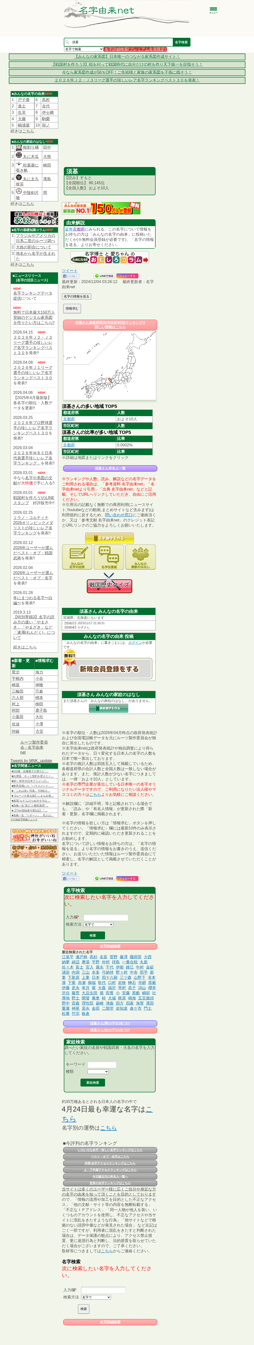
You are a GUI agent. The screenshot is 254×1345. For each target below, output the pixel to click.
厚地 (66, 998)
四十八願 (110, 977)
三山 (86, 972)
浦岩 (66, 972)
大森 (102, 988)
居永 (86, 1008)
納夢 (66, 962)
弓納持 (108, 972)
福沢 (112, 988)
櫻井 (152, 988)
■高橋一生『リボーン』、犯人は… (33, 815)
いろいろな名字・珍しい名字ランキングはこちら (110, 1150)
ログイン (135, 643)
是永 (76, 988)
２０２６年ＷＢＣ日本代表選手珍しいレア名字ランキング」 (33, 458)
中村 (140, 967)
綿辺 (76, 962)
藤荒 (76, 993)
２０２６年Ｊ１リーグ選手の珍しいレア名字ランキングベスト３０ (33, 372)
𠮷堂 (39, 731)
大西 (148, 957)
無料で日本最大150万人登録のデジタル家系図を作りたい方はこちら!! (34, 317)
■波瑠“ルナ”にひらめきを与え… (31, 800)
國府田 (136, 957)
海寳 (140, 1003)
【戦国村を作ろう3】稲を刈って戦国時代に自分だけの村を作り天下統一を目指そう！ (127, 64)
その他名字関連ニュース (24, 819)
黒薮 (152, 983)
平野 (96, 962)
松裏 (66, 1013)
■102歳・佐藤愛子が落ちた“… (30, 771)
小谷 (39, 678)
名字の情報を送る (76, 296)
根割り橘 (30, 147)
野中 (66, 1003)
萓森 (76, 1003)
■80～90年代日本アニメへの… (30, 780)
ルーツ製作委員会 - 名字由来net (34, 747)
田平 (144, 972)
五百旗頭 (146, 998)
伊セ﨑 (48, 112)
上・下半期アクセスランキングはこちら (110, 1170)
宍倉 (39, 691)
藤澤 (124, 957)
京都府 (79, 229)
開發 (86, 998)
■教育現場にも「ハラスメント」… (33, 785)
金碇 (150, 967)
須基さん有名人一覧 (110, 468)
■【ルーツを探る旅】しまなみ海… (33, 795)
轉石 (132, 983)
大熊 (47, 157)
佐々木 (68, 967)
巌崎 (100, 1003)
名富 (103, 957)
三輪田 (18, 691)
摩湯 (86, 962)
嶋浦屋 (24, 125)
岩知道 (122, 1008)
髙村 (46, 100)
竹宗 (76, 1013)
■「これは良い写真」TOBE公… (31, 790)
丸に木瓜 (27, 157)
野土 (76, 998)
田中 (47, 147)
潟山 (142, 988)
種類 (70, 1071)
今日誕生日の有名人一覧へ (110, 1176)
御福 (92, 983)
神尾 (76, 1008)
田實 (110, 993)
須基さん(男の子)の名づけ (110, 1023)
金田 (96, 1008)
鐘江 (130, 967)
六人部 (18, 698)
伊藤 (66, 988)
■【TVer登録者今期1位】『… (30, 810)
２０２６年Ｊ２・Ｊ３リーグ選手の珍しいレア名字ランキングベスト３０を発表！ (127, 80)
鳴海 (132, 998)
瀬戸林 (81, 957)
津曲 (110, 1003)
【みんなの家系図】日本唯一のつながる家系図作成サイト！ (127, 56)
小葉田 (18, 717)
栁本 (39, 698)
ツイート (70, 271)
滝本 (152, 977)
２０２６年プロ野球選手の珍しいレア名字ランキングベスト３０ (33, 428)
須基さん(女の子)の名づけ (110, 1030)
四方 (120, 1003)
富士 (79, 967)
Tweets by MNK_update (31, 761)
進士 (22, 106)
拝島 (116, 962)
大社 (39, 717)
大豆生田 (89, 993)
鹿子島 (41, 710)
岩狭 (122, 983)
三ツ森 (126, 977)
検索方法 (73, 924)
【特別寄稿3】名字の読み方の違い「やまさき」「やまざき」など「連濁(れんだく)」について (34, 627)
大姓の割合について (33, 247)
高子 (132, 988)
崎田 (47, 165)
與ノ (46, 125)
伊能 (120, 967)
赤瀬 (82, 983)
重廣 (66, 1008)
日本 (96, 977)
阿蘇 (16, 731)
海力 (39, 672)
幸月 (86, 988)
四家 (130, 1003)
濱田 (150, 1003)
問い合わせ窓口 (119, 515)
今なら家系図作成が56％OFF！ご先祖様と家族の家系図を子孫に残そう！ (127, 72)
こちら (28, 131)
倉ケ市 (136, 1008)
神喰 (39, 685)
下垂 (72, 983)
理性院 (88, 1003)
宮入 (90, 967)
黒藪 (136, 993)
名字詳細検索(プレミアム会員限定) (135, 49)
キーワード (75, 1064)
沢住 (66, 993)
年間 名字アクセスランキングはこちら (110, 1163)
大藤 (22, 119)
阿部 (16, 710)
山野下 (140, 977)
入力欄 (72, 917)
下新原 (74, 977)
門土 (148, 1008)
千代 (110, 967)
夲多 (96, 972)
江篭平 (68, 957)
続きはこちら (25, 647)
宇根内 (18, 678)
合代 (46, 106)
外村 (106, 962)
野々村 (122, 972)
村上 (16, 704)
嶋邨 (146, 993)
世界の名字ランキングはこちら (110, 1183)
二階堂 (108, 1008)
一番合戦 (130, 962)
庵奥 (96, 998)
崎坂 (16, 685)
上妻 (86, 977)
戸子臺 (24, 100)
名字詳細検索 (110, 946)
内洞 (76, 972)
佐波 (16, 724)
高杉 (93, 957)
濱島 (47, 179)
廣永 (100, 967)
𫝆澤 (39, 724)
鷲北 (16, 672)
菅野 (114, 957)
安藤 (126, 993)
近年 (69, 229)
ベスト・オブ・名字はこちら (110, 1156)
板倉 (86, 1013)
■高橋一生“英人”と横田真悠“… (30, 805)
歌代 (102, 983)
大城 (112, 998)
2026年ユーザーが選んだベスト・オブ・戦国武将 (33, 553)
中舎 (134, 972)
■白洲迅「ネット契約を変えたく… (33, 776)
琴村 (122, 988)
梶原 (122, 998)
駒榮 (46, 119)
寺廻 (142, 983)
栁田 (39, 704)
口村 (112, 983)
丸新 (144, 962)
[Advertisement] (110, 130)
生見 (22, 112)
